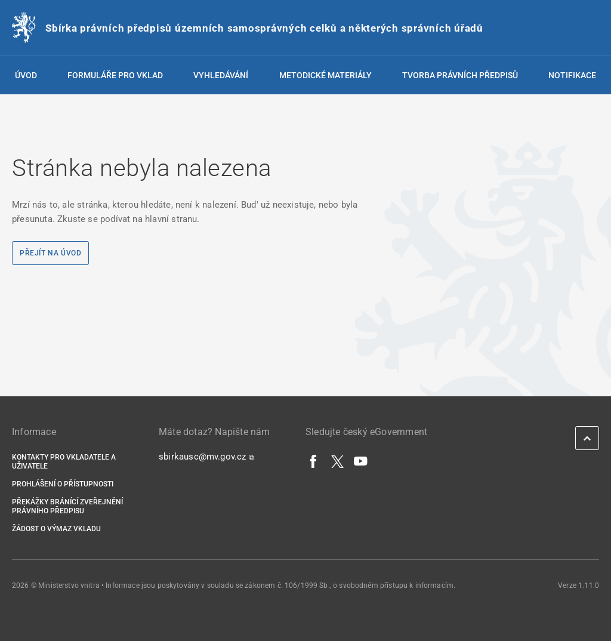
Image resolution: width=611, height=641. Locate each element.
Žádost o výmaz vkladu (56, 529)
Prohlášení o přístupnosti (62, 484)
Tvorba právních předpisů (460, 75)
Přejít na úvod (50, 253)
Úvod (26, 75)
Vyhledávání (220, 75)
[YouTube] (361, 460)
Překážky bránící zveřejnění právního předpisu (67, 506)
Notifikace (572, 75)
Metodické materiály (325, 75)
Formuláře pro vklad (115, 75)
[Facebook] (314, 460)
